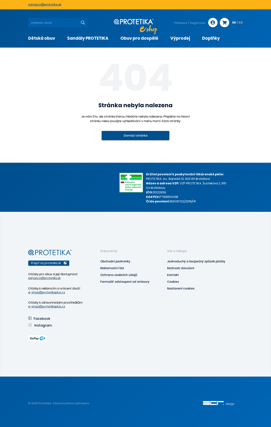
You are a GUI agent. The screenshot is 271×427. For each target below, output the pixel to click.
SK (234, 23)
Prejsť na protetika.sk (48, 263)
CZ (240, 23)
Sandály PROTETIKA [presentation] (87, 38)
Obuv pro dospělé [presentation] (139, 38)
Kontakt (173, 275)
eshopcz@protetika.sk (44, 5)
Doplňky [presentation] (211, 38)
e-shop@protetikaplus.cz (46, 292)
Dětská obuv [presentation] (41, 38)
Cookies (173, 282)
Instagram (40, 325)
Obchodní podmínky (115, 261)
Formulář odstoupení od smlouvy (124, 282)
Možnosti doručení (180, 268)
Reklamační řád (112, 268)
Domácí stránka (136, 136)
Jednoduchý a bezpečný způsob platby (196, 261)
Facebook (39, 318)
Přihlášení (180, 23)
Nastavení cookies (180, 288)
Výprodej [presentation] (180, 38)
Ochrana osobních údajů (118, 275)
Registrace (197, 23)
